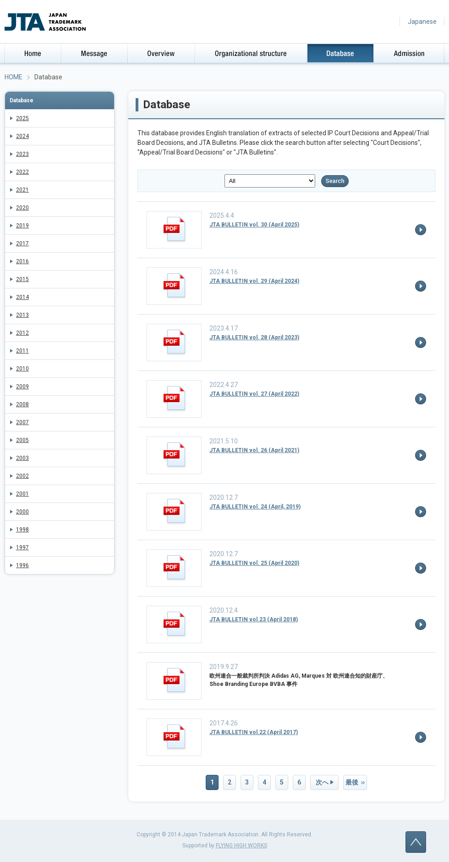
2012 (22, 333)
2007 (22, 422)
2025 (22, 118)
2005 (22, 440)
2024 (22, 136)
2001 (22, 494)
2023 (22, 154)
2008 (22, 404)
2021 (22, 190)
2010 (22, 368)
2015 (22, 279)
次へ (322, 782)
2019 (22, 225)
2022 (22, 172)
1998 (22, 529)
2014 (22, 297)
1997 (22, 547)
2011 (22, 351)
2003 (22, 458)
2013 (22, 315)
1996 (22, 565)
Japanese (422, 21)
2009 (22, 386)
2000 (22, 511)
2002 (22, 476)
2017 (22, 243)
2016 (22, 261)
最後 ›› (355, 782)
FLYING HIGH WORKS (241, 845)
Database (21, 100)
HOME (13, 77)
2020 (22, 207)
